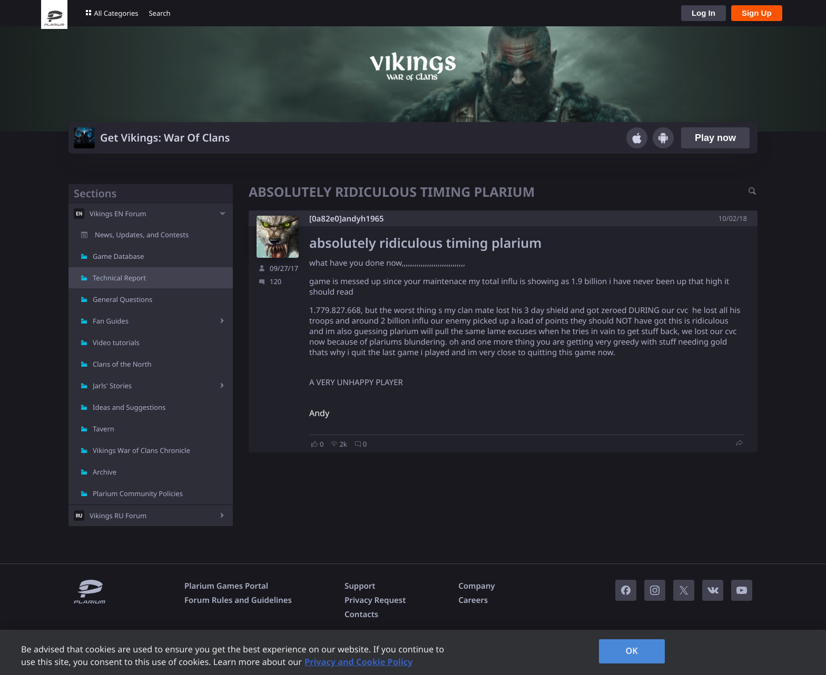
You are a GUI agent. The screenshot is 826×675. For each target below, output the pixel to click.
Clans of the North (122, 364)
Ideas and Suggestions (129, 407)
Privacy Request (375, 600)
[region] (413, 652)
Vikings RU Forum (118, 515)
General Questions (122, 299)
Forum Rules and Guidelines (238, 600)
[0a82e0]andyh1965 (346, 219)
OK (631, 651)
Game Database (118, 256)
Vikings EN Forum (118, 213)
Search (159, 13)
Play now (715, 138)
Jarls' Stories (112, 385)
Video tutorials (116, 342)
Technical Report (119, 278)
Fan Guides (111, 321)
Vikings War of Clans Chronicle (141, 450)
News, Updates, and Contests (142, 234)
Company (476, 586)
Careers (473, 600)
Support (360, 586)
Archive (104, 472)
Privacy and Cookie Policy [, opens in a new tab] (358, 662)
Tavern (103, 429)
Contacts (361, 614)
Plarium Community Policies (138, 493)
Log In (703, 12)
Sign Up (757, 12)
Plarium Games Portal (226, 586)
